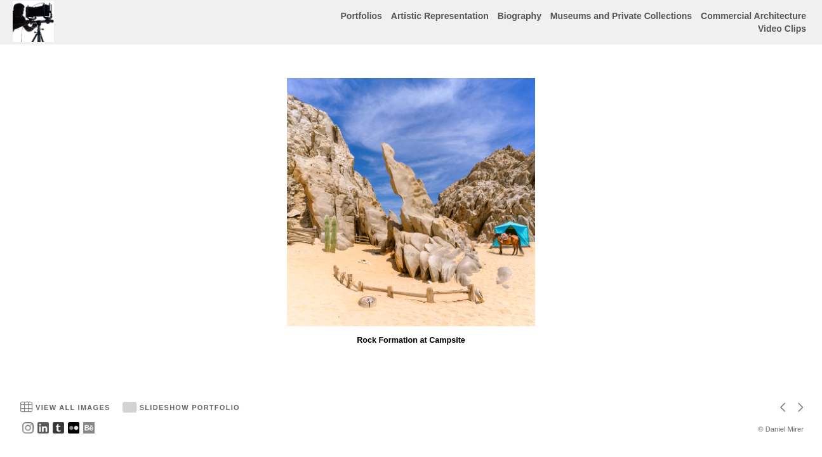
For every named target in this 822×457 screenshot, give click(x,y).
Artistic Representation (440, 16)
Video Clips (782, 28)
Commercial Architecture (753, 16)
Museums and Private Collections (621, 16)
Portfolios (361, 16)
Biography (519, 16)
